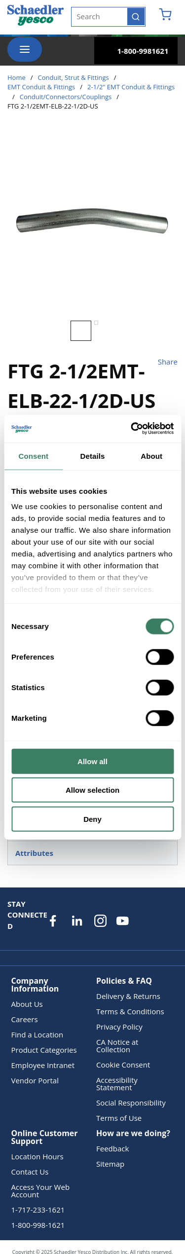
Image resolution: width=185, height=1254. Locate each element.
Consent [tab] (33, 455)
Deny (92, 818)
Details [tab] (92, 455)
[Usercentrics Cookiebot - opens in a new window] (132, 428)
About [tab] (151, 455)
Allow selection (92, 790)
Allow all (92, 761)
